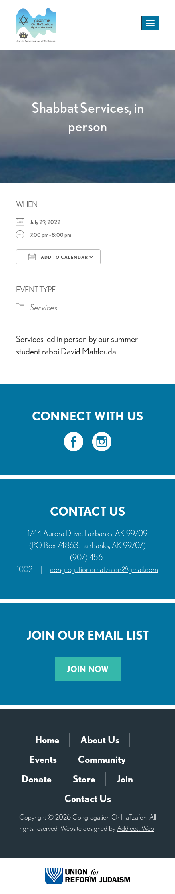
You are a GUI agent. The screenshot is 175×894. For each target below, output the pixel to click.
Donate (37, 779)
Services (44, 307)
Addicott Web (135, 828)
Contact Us (87, 798)
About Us (99, 740)
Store (84, 779)
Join (125, 779)
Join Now (88, 669)
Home (47, 740)
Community (102, 759)
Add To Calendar (58, 256)
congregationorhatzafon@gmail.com (104, 569)
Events (43, 759)
